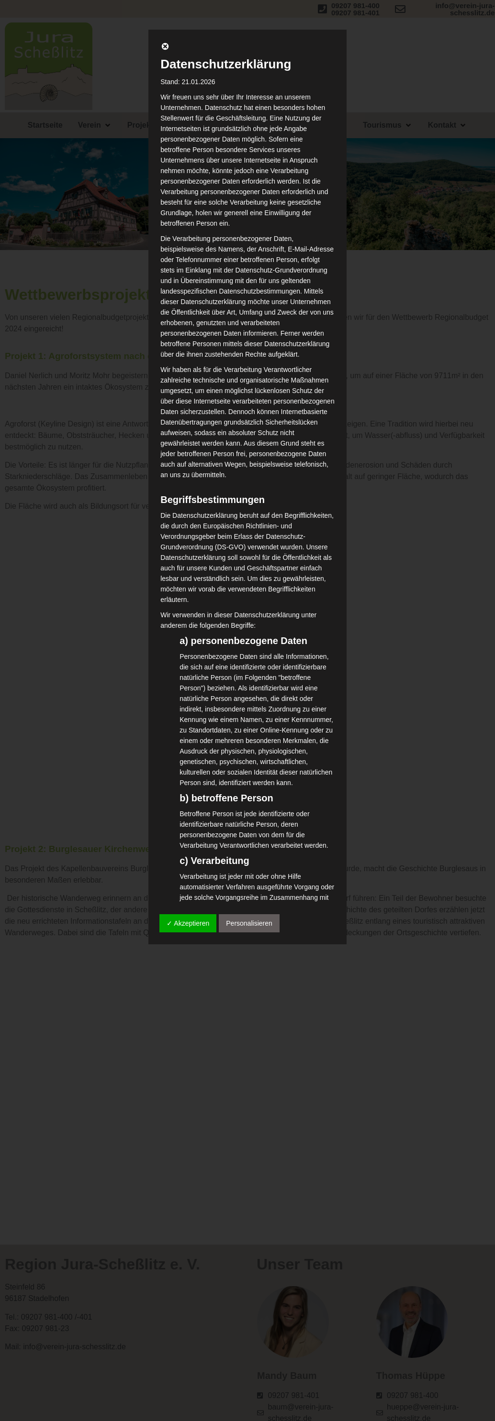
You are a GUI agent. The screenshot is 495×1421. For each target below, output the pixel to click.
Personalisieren (249, 923)
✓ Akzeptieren (188, 923)
